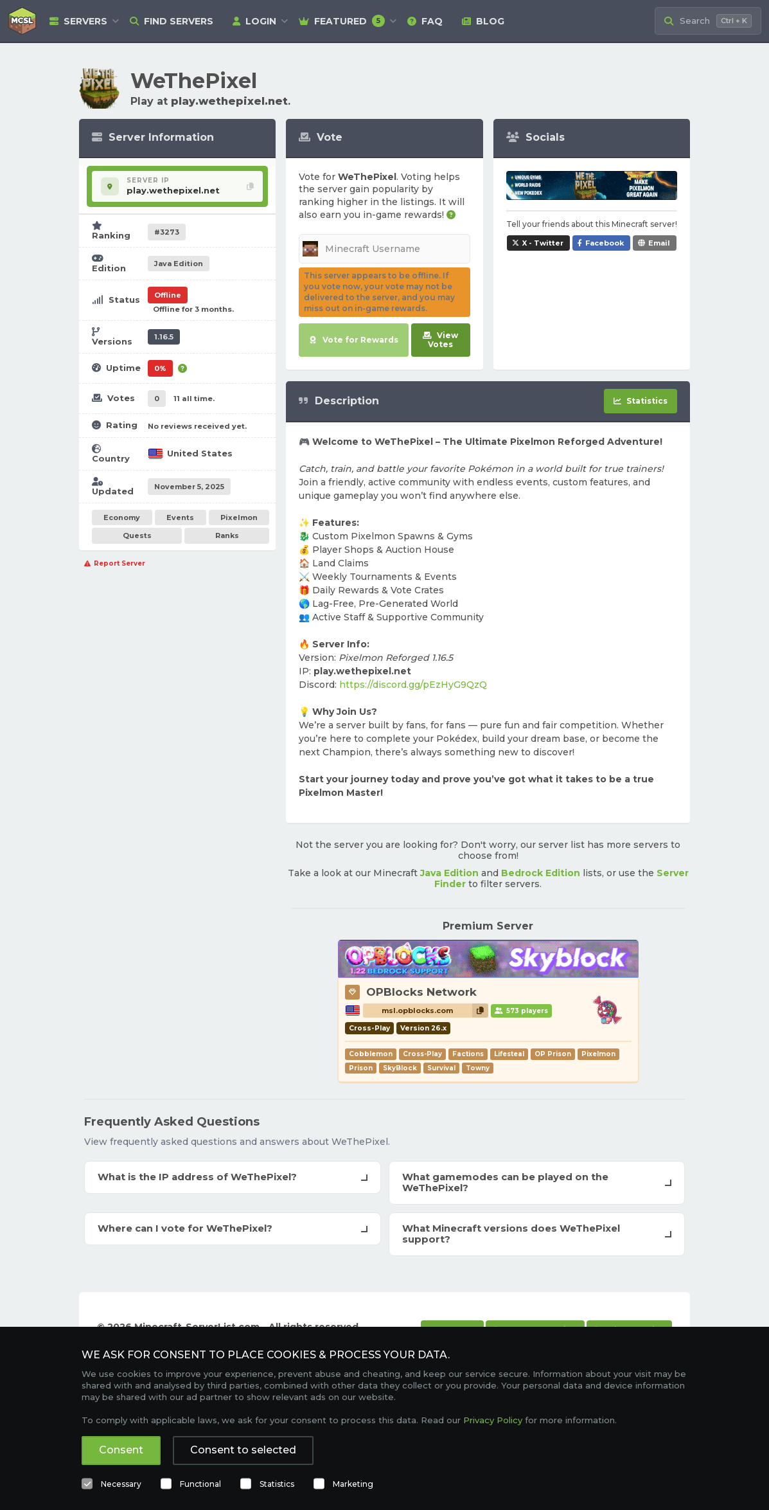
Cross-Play (422, 1054)
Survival (441, 1068)
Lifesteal (509, 1054)
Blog (483, 21)
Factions (468, 1054)
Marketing (353, 1484)
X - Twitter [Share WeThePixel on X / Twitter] (542, 242)
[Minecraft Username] (384, 249)
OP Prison (553, 1054)
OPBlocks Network (421, 991)
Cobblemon (371, 1054)
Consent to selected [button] (243, 1450)
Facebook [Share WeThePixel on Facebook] (604, 242)
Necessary (121, 1484)
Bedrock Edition (540, 873)
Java (178, 263)
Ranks (227, 535)
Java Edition (449, 873)
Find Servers (171, 21)
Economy (121, 517)
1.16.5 (163, 336)
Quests (137, 535)
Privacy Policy (492, 1420)
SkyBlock (400, 1068)
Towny (478, 1068)
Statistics (277, 1484)
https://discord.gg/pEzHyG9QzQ (413, 684)
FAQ (425, 21)
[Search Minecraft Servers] (708, 21)
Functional (200, 1484)
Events (180, 517)
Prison (361, 1068)
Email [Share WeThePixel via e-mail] (659, 242)
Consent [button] (121, 1450)
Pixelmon (239, 517)
